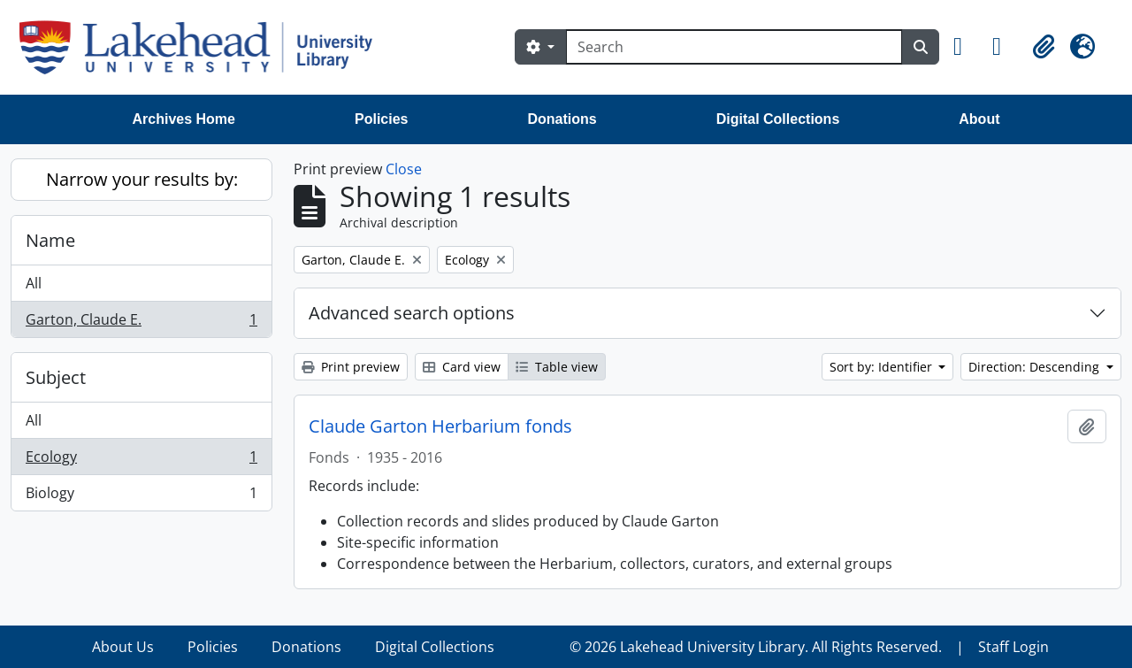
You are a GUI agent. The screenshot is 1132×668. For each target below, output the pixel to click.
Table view (557, 366)
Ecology (141, 460)
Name (50, 240)
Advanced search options (412, 313)
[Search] (734, 47)
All (34, 283)
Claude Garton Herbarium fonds (440, 426)
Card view (462, 366)
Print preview (351, 366)
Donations (561, 119)
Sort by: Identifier (883, 366)
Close (404, 169)
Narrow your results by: (142, 179)
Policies (381, 119)
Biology (141, 496)
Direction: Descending (1035, 366)
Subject (56, 377)
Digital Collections (778, 119)
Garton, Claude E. (141, 323)
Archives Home (184, 119)
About (979, 119)
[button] (965, 46)
